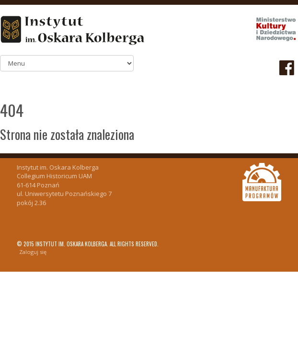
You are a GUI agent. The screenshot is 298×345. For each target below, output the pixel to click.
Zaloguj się (32, 251)
